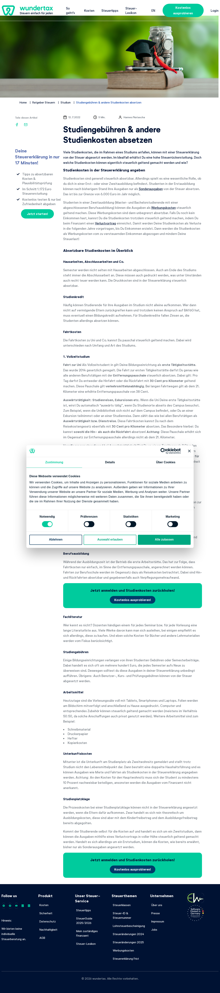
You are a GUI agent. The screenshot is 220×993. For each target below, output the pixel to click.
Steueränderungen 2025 (128, 942)
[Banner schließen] (189, 451)
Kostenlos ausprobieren (183, 10)
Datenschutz (47, 921)
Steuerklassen (122, 905)
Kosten (89, 10)
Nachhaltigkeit (48, 929)
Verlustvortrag (105, 223)
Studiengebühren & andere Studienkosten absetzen (108, 102)
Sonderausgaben (151, 189)
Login (215, 10)
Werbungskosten (163, 207)
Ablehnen (56, 539)
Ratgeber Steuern (43, 102)
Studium (66, 102)
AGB (42, 937)
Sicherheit (45, 913)
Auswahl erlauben (110, 539)
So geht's (70, 10)
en (153, 10)
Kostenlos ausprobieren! (132, 600)
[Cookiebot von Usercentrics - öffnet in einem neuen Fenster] (164, 451)
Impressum (157, 921)
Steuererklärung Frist (126, 958)
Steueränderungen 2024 (128, 934)
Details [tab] (110, 462)
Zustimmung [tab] (54, 462)
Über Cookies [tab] (165, 462)
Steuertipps (109, 10)
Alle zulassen (164, 539)
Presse (155, 913)
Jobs (154, 929)
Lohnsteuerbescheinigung (129, 925)
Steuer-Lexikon (131, 10)
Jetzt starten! (37, 214)
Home (23, 102)
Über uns (156, 905)
